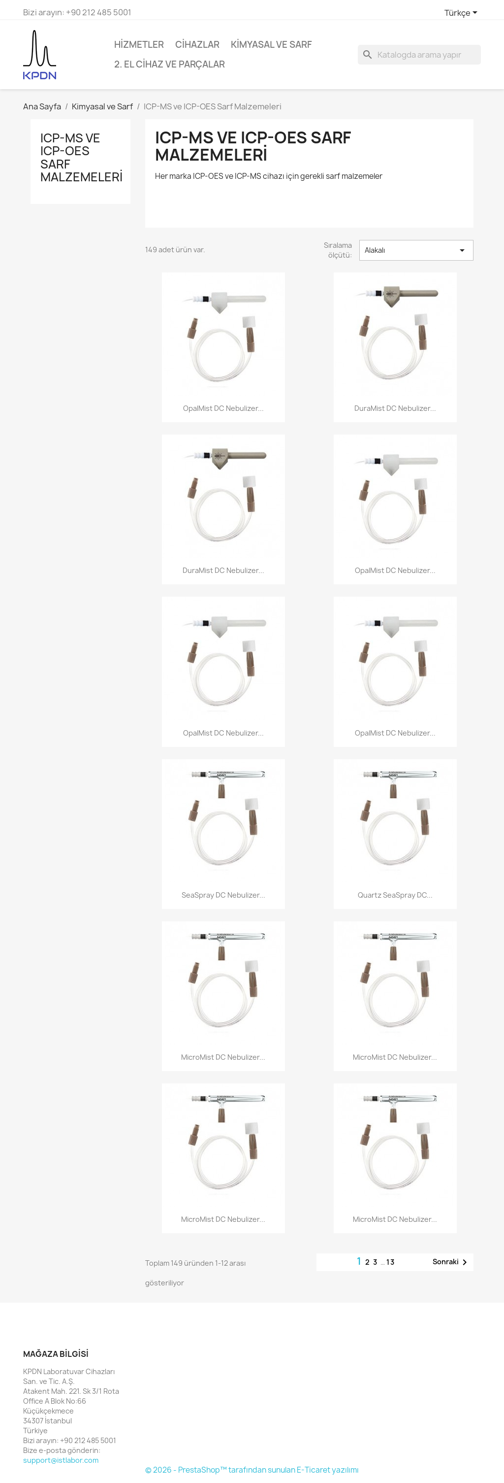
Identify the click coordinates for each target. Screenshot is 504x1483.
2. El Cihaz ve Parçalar (169, 64)
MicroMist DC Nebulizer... (223, 1057)
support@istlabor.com (60, 1460)
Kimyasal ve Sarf (271, 44)
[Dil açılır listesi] (462, 13)
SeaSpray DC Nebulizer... (223, 895)
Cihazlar (197, 44)
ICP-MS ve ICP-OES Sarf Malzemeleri (81, 157)
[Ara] (419, 55)
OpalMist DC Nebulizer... (223, 408)
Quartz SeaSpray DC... (395, 895)
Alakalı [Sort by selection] (416, 250)
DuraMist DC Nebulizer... (395, 408)
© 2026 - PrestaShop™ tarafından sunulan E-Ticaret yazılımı (252, 1470)
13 (390, 1262)
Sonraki (452, 1262)
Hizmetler (139, 44)
